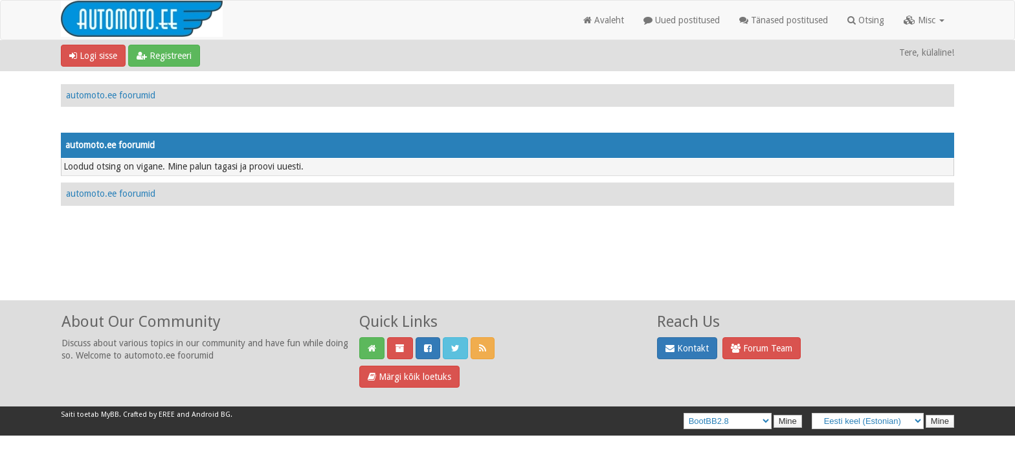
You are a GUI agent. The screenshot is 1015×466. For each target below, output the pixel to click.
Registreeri (164, 55)
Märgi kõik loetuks (409, 377)
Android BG (211, 414)
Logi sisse (93, 55)
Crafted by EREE (149, 414)
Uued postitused (681, 20)
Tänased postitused (783, 20)
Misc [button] (924, 20)
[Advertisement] (507, 267)
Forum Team (761, 348)
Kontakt (687, 348)
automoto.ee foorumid (110, 95)
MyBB (110, 414)
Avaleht (603, 20)
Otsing (865, 20)
